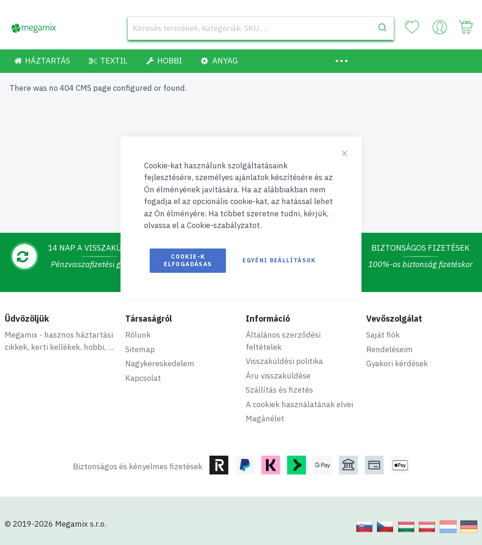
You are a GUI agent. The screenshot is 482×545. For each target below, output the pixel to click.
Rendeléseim (389, 349)
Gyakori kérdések (397, 363)
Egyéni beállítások (278, 260)
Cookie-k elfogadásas (188, 260)
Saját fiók (383, 335)
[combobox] (261, 28)
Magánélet (265, 418)
